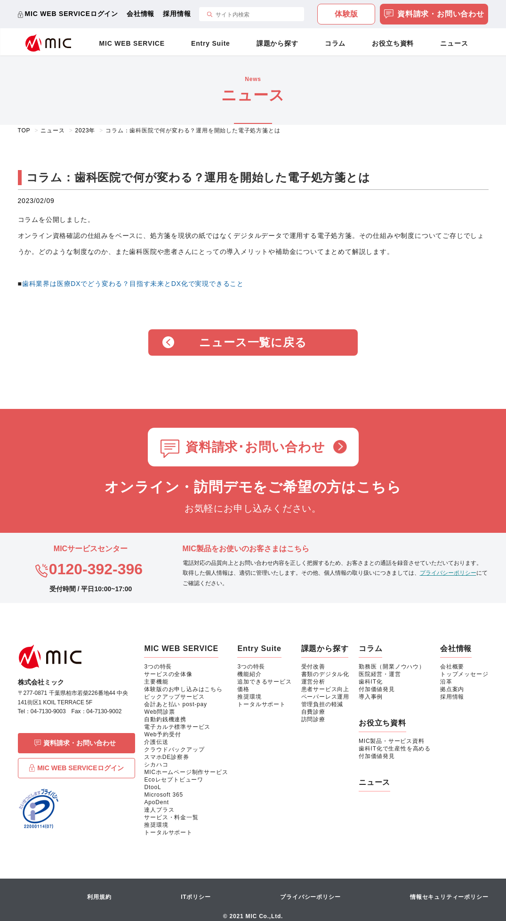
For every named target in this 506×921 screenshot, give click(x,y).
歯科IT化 (371, 681)
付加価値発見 (377, 689)
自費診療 (313, 712)
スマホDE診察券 (166, 757)
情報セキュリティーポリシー (449, 897)
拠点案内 (452, 689)
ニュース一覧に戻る (252, 342)
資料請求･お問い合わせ (255, 447)
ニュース (454, 43)
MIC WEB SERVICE (132, 43)
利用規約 (99, 897)
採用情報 (177, 13)
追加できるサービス (264, 681)
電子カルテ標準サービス (177, 727)
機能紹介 (249, 674)
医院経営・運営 (380, 674)
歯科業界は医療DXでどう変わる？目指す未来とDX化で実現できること (133, 283)
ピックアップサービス (174, 696)
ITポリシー (195, 897)
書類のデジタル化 (325, 674)
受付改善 (313, 666)
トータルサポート (168, 832)
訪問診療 (313, 719)
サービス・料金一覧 (171, 817)
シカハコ (156, 764)
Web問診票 (159, 712)
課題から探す (277, 43)
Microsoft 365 (163, 794)
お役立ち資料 (393, 43)
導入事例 (371, 696)
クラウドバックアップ (174, 749)
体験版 (346, 14)
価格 (243, 689)
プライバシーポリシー (448, 573)
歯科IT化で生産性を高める (395, 748)
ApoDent (156, 802)
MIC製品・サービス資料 (392, 741)
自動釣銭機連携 (165, 719)
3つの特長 (158, 666)
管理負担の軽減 (322, 704)
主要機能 (156, 681)
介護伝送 (156, 742)
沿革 (446, 681)
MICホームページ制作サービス (186, 772)
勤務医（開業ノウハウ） (392, 666)
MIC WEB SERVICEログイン (72, 13)
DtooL (152, 787)
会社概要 (452, 666)
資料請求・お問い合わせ (434, 14)
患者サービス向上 (325, 689)
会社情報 (140, 13)
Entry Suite (210, 43)
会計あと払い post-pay (175, 704)
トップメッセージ (464, 674)
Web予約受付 (162, 734)
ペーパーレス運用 (325, 696)
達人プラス (159, 810)
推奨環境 (156, 825)
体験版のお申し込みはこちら (183, 689)
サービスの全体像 (168, 674)
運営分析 (313, 681)
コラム (335, 43)
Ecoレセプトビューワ (173, 779)
